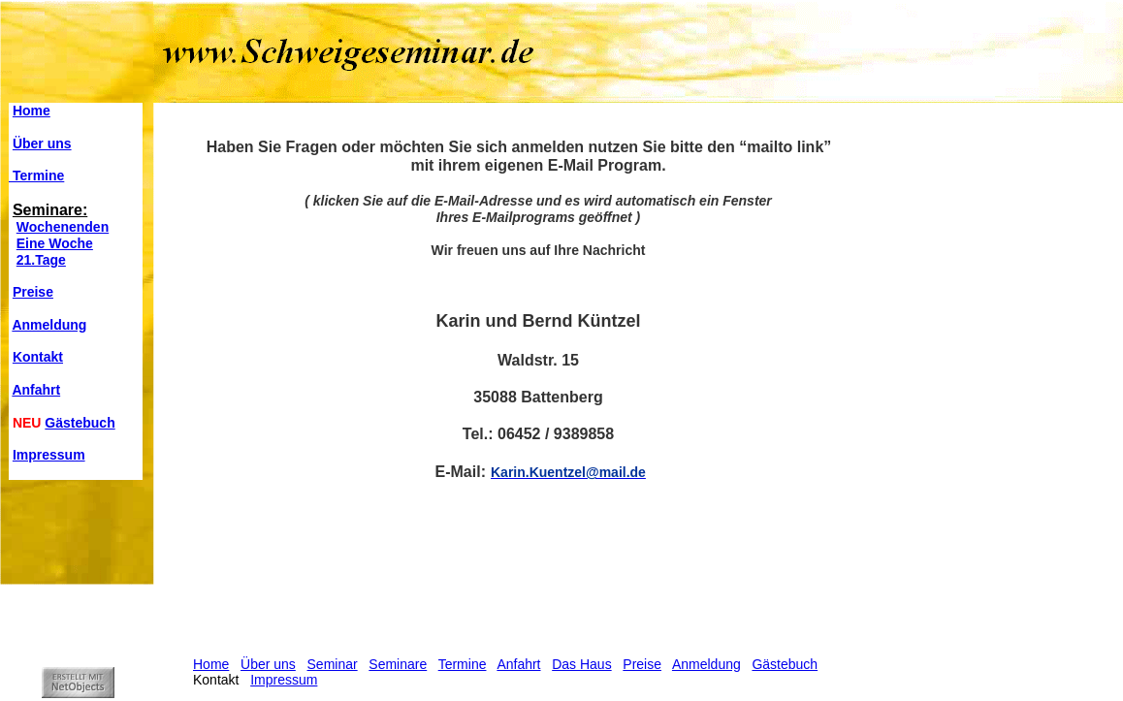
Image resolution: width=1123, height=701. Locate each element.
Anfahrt (36, 390)
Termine (36, 175)
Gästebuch (79, 422)
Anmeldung (49, 325)
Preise (33, 292)
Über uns (42, 143)
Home (31, 110)
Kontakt (38, 357)
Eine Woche (54, 243)
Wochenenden (62, 227)
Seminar (332, 664)
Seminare (398, 664)
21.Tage (41, 260)
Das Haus (581, 664)
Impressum (49, 454)
